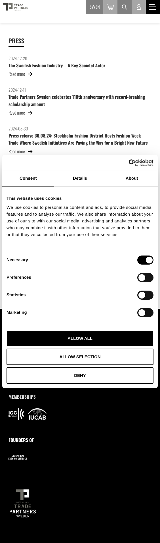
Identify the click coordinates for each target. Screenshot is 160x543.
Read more (21, 73)
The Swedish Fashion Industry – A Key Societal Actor (57, 65)
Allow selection (80, 356)
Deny (80, 375)
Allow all (80, 338)
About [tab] (132, 178)
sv (91, 6)
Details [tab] (80, 178)
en (98, 6)
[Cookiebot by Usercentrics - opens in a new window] (128, 163)
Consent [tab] (28, 178)
